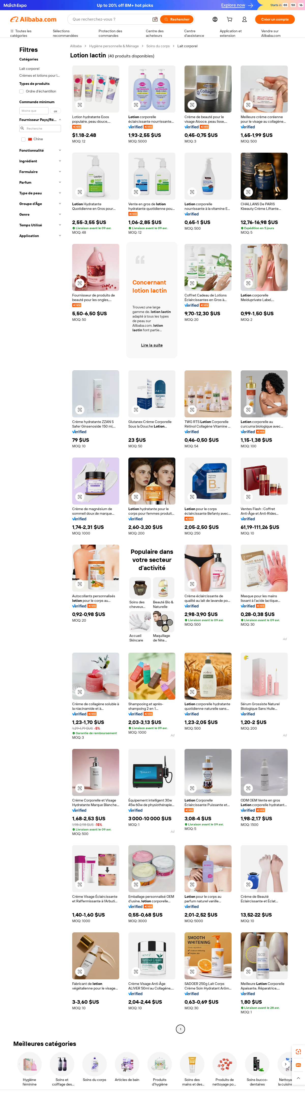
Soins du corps (158, 46)
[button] (155, 19)
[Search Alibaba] (110, 19)
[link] (298, 1051)
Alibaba (76, 46)
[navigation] (38, 538)
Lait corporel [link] (187, 46)
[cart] (230, 20)
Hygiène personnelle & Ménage (114, 46)
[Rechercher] (176, 19)
